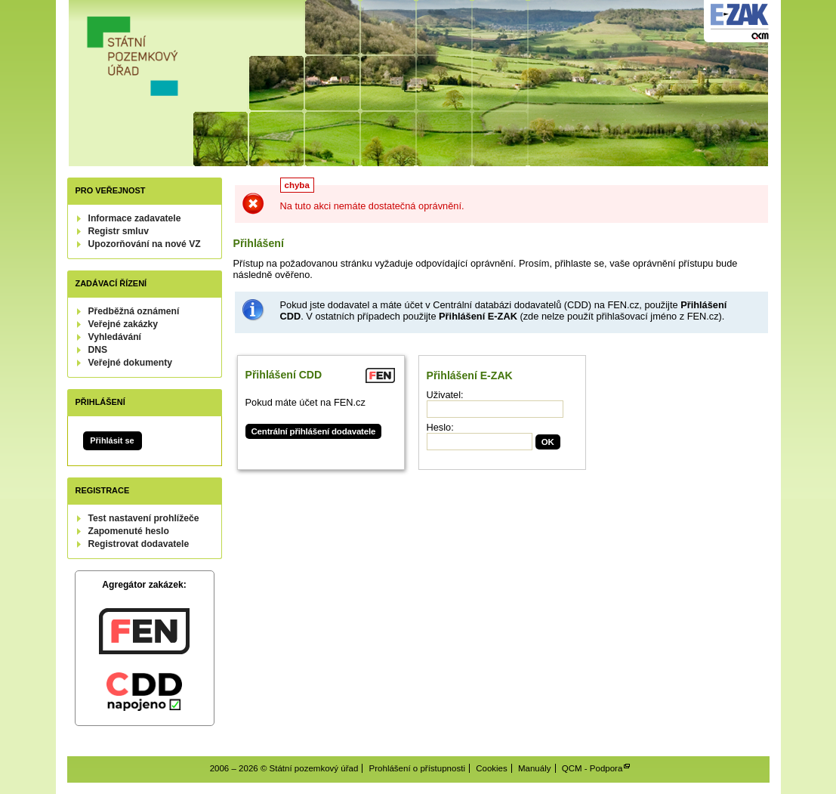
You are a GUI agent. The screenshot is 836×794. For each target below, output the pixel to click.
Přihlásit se (112, 440)
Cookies (491, 768)
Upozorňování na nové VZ (144, 244)
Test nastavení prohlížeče (143, 518)
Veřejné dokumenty (130, 362)
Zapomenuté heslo (128, 531)
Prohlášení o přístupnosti (417, 768)
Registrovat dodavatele (139, 544)
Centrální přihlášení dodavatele (313, 431)
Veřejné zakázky (123, 324)
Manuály (534, 768)
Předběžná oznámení (134, 311)
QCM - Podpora (592, 768)
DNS (98, 349)
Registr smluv (118, 231)
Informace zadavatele (134, 218)
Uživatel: (445, 394)
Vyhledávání (115, 337)
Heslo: (440, 427)
